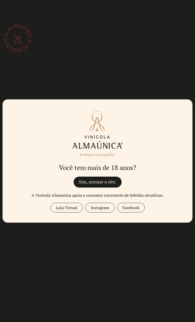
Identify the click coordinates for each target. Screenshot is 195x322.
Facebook (130, 207)
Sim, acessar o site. (98, 182)
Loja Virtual (66, 207)
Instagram (100, 207)
